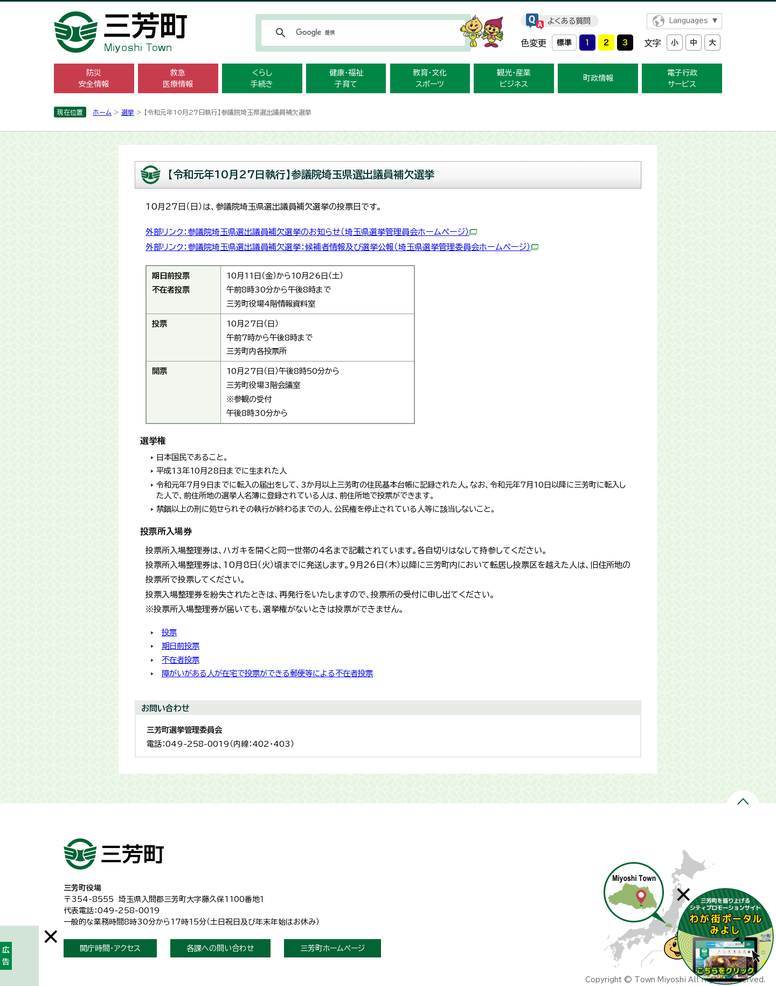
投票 (169, 632)
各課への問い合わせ (220, 948)
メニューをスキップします (388, 7)
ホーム (102, 112)
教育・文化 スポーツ (430, 78)
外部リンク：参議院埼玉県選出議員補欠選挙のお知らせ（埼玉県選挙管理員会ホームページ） (311, 232)
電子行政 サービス (682, 78)
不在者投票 (180, 660)
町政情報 (598, 78)
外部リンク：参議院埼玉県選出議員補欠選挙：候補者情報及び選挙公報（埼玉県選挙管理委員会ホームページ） (342, 247)
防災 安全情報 (94, 78)
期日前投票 (180, 646)
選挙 (127, 112)
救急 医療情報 (178, 78)
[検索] (361, 32)
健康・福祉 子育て (346, 78)
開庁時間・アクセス (110, 948)
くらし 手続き (262, 78)
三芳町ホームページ (332, 948)
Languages (688, 20)
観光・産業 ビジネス (514, 78)
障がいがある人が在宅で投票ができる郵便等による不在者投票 (267, 673)
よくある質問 (569, 21)
